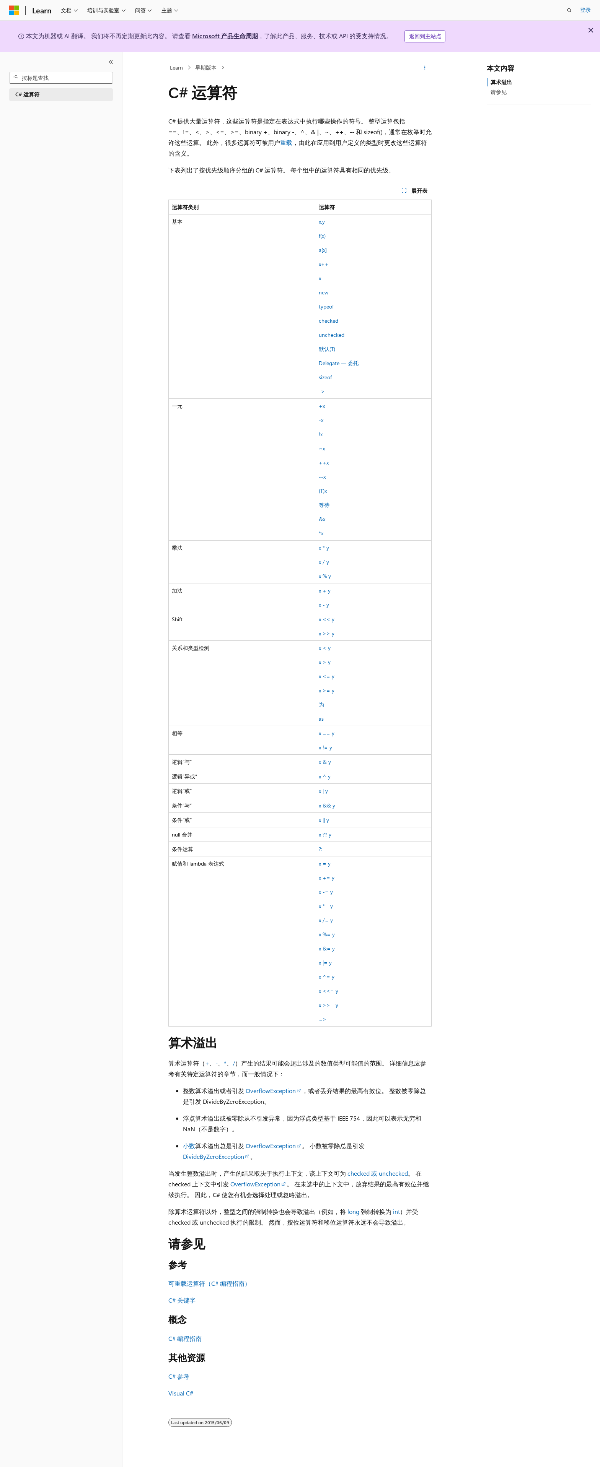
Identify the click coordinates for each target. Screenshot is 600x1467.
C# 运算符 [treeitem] (27, 94)
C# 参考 (178, 1376)
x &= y (327, 948)
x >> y (326, 633)
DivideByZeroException (213, 1156)
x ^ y (325, 776)
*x (321, 533)
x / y (324, 561)
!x (321, 434)
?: (320, 849)
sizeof (325, 377)
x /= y (326, 920)
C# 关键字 (182, 1300)
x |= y (325, 962)
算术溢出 (501, 82)
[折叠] (111, 62)
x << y (326, 619)
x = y (325, 863)
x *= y (326, 906)
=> (322, 1019)
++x (324, 462)
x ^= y (326, 976)
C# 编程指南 (185, 1338)
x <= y (326, 676)
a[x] (323, 249)
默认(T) (327, 349)
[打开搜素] (569, 10)
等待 (324, 504)
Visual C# (180, 1393)
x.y (322, 221)
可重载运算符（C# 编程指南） (209, 1283)
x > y (325, 662)
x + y (325, 590)
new (323, 292)
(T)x (323, 490)
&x (322, 519)
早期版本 (206, 67)
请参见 (499, 92)
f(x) (322, 235)
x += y (326, 877)
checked (328, 320)
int (396, 1211)
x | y (323, 790)
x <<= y (328, 990)
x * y (324, 547)
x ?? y (325, 834)
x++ (324, 264)
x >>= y (328, 1005)
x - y (324, 604)
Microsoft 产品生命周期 (225, 36)
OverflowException (271, 1091)
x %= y (327, 934)
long (353, 1211)
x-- (322, 278)
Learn (176, 67)
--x (322, 476)
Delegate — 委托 (339, 363)
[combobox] (61, 78)
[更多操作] (425, 68)
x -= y (326, 891)
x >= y (326, 690)
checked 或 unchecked (377, 1173)
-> (322, 391)
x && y (327, 805)
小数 (189, 1146)
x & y (325, 761)
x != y (325, 747)
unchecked (331, 334)
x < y (325, 647)
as (321, 718)
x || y (324, 820)
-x (321, 420)
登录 (585, 9)
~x (322, 448)
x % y (325, 576)
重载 (286, 142)
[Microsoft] (14, 10)
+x (322, 405)
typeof (326, 306)
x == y (326, 733)
